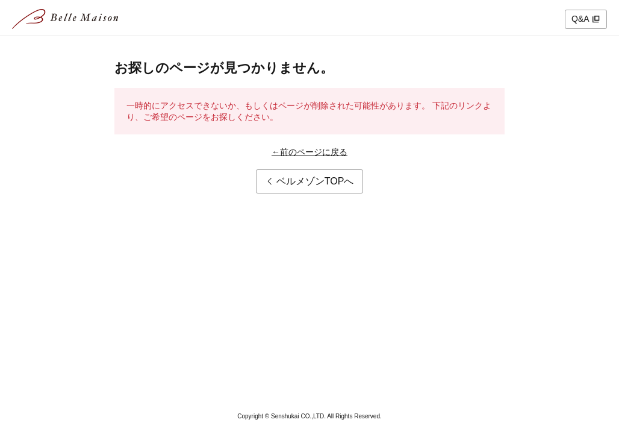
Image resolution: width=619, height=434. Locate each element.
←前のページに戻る (309, 152)
